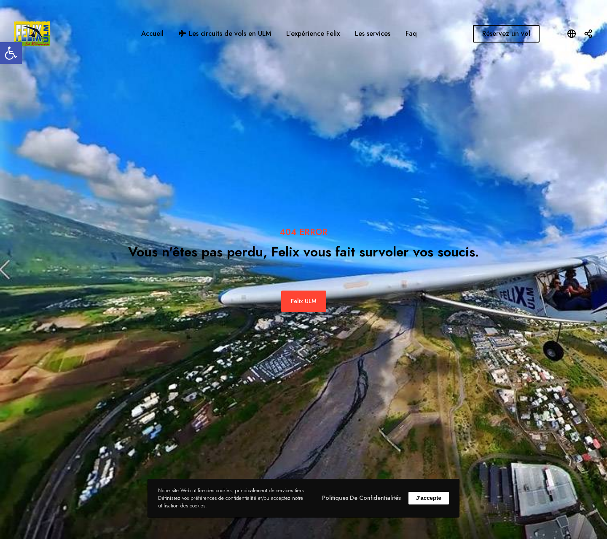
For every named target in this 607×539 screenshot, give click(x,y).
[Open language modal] (572, 34)
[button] (11, 53)
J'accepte (428, 498)
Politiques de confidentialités (361, 498)
